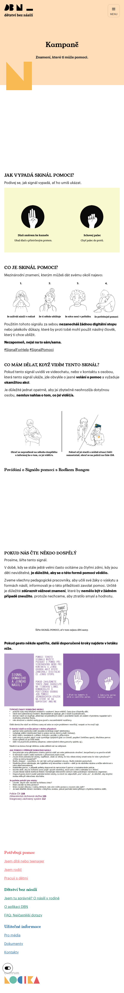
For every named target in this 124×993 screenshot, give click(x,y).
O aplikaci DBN (16, 907)
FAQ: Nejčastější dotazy (23, 915)
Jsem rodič (13, 870)
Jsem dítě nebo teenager (24, 861)
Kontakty (11, 952)
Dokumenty (13, 944)
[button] (114, 10)
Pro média (12, 935)
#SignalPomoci (42, 350)
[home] (18, 10)
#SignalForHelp (16, 350)
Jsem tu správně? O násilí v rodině (31, 898)
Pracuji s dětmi (16, 878)
